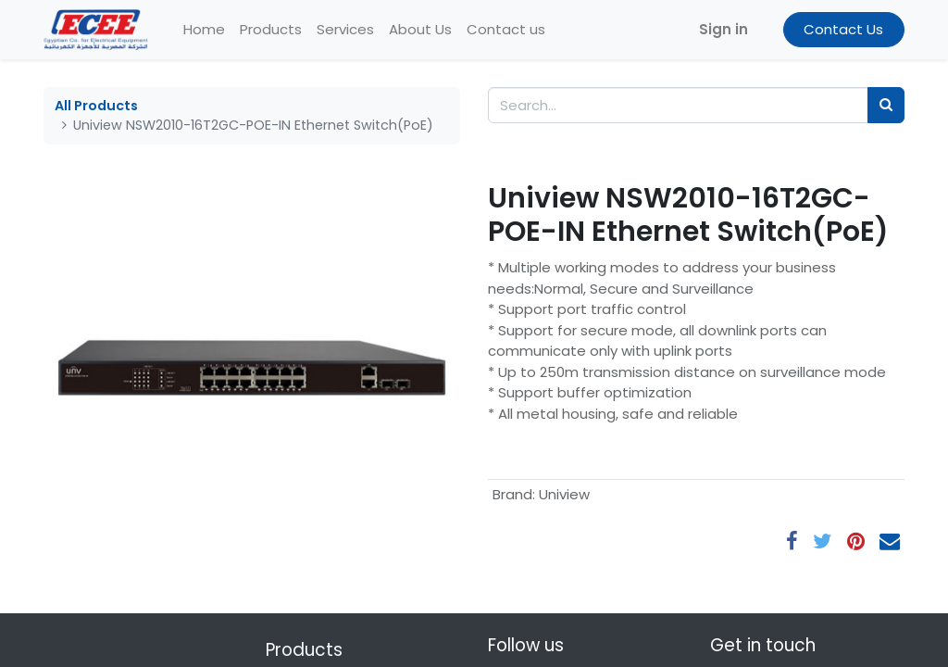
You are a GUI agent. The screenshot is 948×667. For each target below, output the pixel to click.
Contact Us (843, 29)
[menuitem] (204, 30)
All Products (96, 105)
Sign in (723, 29)
